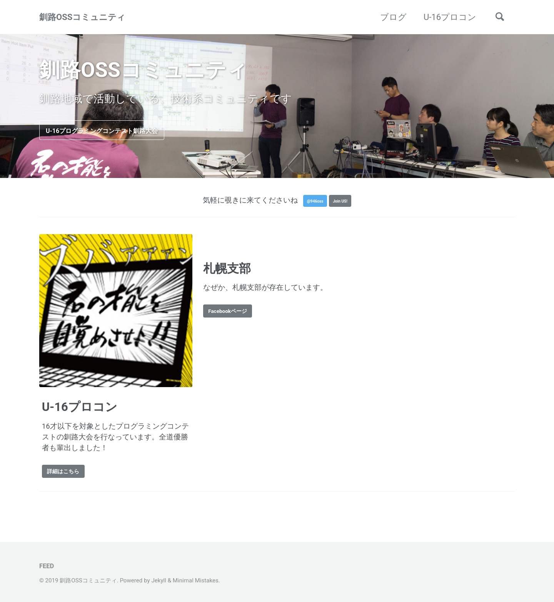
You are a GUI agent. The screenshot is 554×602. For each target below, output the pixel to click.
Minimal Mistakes (196, 580)
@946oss (311, 204)
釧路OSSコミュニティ (82, 17)
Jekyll (158, 580)
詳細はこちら (71, 476)
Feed (46, 566)
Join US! (345, 204)
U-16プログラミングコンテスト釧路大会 (127, 131)
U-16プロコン (450, 17)
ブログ (393, 17)
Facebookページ (236, 315)
